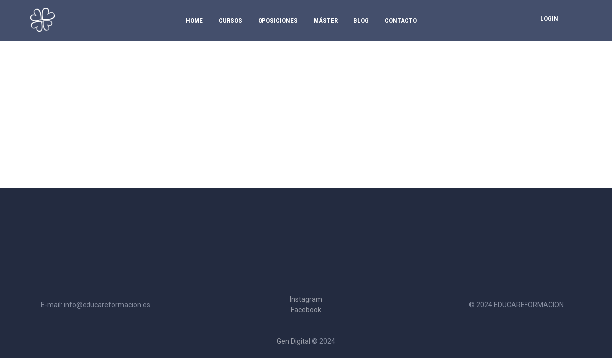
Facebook (306, 310)
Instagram (306, 299)
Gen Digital (293, 341)
